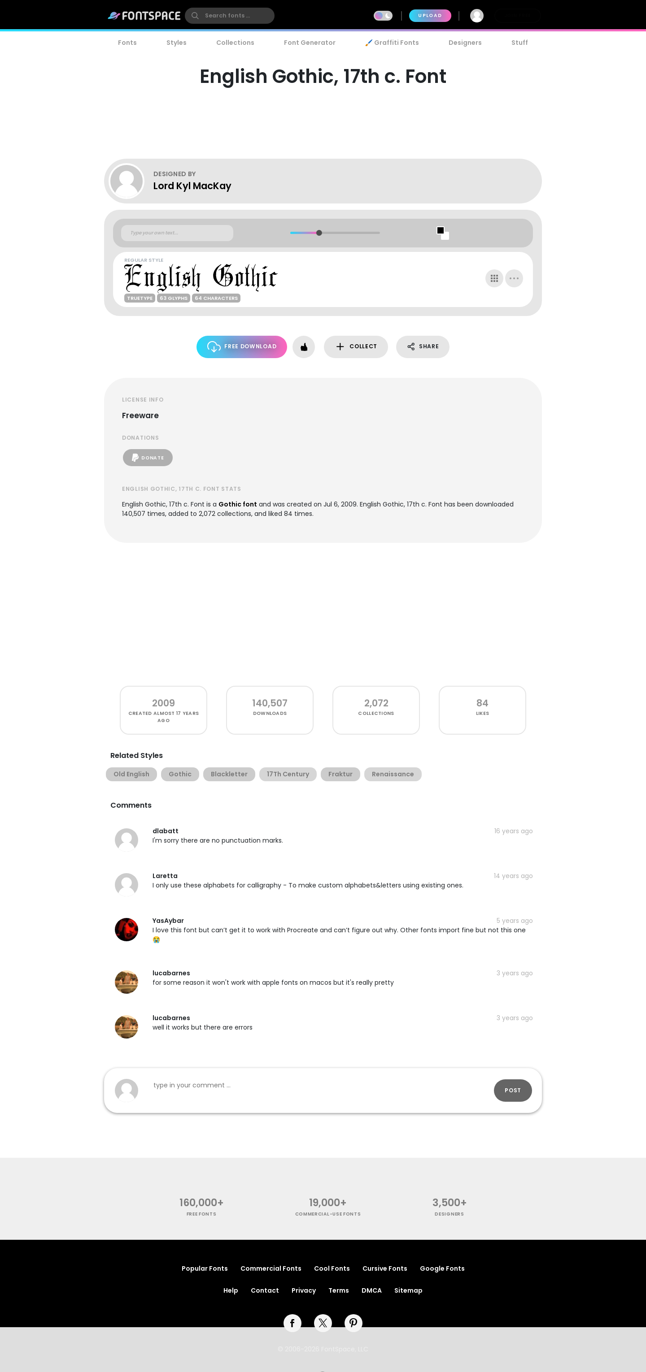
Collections (235, 42)
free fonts (202, 1214)
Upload (430, 15)
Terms (338, 1290)
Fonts (127, 42)
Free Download (242, 346)
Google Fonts (442, 1268)
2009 (163, 703)
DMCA (372, 1290)
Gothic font (237, 504)
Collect (356, 346)
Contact (265, 1290)
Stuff (519, 42)
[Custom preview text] (177, 233)
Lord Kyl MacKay (192, 185)
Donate (148, 458)
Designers (465, 42)
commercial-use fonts (328, 1214)
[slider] (319, 233)
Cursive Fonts (384, 1268)
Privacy (304, 1290)
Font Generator (310, 42)
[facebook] (292, 1323)
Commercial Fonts (270, 1268)
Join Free (517, 15)
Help (230, 1290)
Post (513, 1090)
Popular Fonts (205, 1268)
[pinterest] (353, 1323)
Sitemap (408, 1290)
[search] (230, 16)
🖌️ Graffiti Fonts (392, 42)
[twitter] (323, 1323)
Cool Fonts (332, 1268)
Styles (176, 42)
